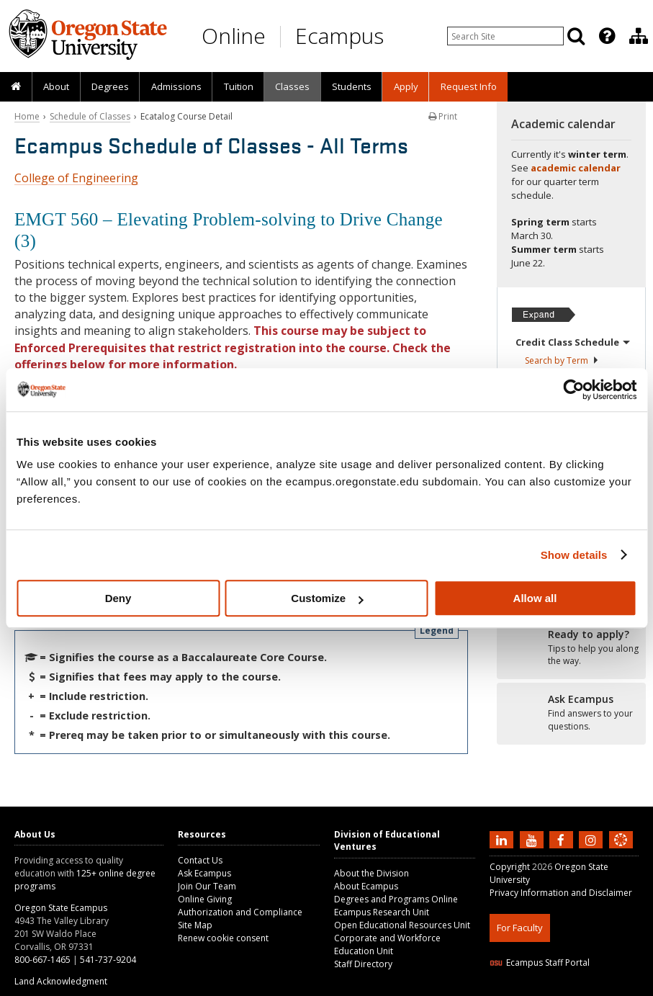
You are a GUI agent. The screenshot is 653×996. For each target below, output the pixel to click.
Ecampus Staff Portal (540, 962)
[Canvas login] (620, 851)
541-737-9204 (108, 960)
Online (234, 35)
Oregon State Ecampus (60, 908)
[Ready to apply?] (571, 648)
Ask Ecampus (204, 873)
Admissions (176, 86)
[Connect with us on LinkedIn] (503, 839)
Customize (327, 598)
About (56, 86)
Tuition (238, 86)
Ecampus (339, 35)
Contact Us (200, 860)
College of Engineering (76, 178)
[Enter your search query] (505, 36)
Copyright (510, 867)
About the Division (371, 873)
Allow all (535, 598)
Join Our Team (207, 886)
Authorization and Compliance (240, 912)
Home (27, 116)
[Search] (576, 36)
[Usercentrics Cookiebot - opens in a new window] (573, 389)
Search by (562, 360)
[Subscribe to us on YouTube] (533, 839)
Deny (118, 598)
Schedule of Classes (90, 116)
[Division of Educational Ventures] (638, 36)
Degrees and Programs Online (396, 899)
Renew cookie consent (223, 938)
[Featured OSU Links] (607, 36)
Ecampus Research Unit (381, 912)
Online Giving (205, 899)
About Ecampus (366, 886)
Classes (292, 86)
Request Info (469, 86)
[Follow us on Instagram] (592, 839)
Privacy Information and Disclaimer (561, 893)
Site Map (195, 925)
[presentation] (606, 36)
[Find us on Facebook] (563, 839)
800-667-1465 (42, 960)
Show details (574, 555)
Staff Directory (363, 964)
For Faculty (520, 927)
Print (442, 116)
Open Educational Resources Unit (402, 925)
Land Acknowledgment (60, 981)
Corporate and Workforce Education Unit (387, 944)
